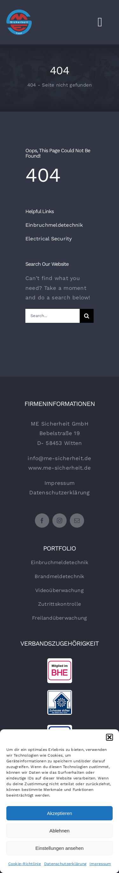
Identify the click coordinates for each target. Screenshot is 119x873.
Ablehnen (59, 830)
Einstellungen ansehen (60, 848)
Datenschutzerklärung (65, 864)
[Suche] (87, 316)
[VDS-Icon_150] (59, 727)
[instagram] (59, 520)
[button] (109, 737)
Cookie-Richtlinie (24, 864)
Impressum (100, 864)
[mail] (77, 520)
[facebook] (42, 520)
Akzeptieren (59, 813)
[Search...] (52, 316)
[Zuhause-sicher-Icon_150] (59, 692)
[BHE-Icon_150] (59, 660)
